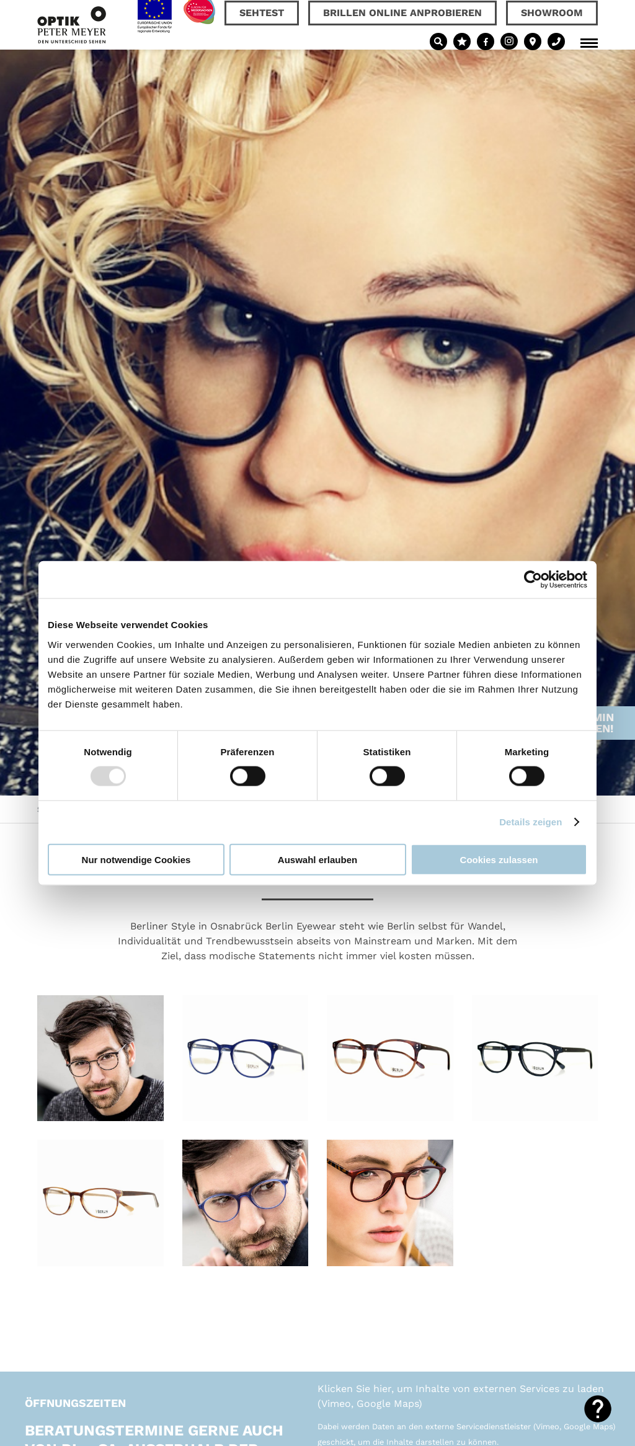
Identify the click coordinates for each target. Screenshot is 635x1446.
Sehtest (261, 13)
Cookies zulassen (499, 859)
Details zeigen (530, 822)
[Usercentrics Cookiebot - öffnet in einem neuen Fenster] (533, 579)
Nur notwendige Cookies (136, 859)
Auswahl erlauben (317, 859)
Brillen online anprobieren (402, 13)
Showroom (552, 13)
